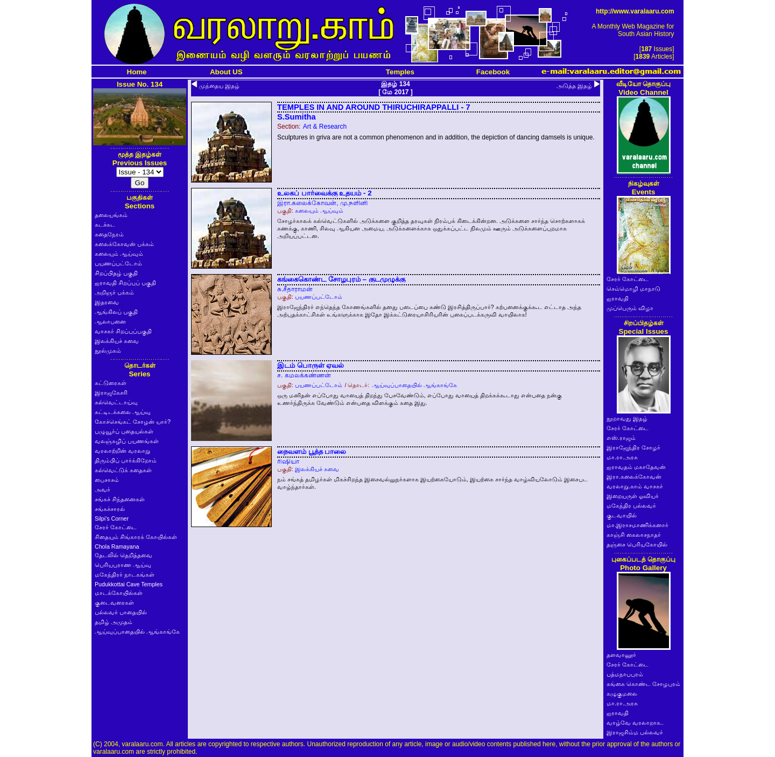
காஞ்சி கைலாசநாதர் (634, 534)
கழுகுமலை (622, 693)
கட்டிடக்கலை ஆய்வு (123, 412)
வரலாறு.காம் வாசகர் (635, 486)
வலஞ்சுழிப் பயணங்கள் (127, 441)
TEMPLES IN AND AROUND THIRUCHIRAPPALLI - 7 (373, 107)
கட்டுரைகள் (110, 383)
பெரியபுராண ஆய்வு (123, 565)
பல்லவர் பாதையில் (121, 612)
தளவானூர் (621, 654)
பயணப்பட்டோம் (118, 263)
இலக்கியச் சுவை (117, 341)
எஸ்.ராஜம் (621, 437)
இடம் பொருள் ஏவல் (310, 365)
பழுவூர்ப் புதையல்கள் (124, 431)
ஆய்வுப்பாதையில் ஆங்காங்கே (137, 631)
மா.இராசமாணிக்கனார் (637, 525)
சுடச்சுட (105, 224)
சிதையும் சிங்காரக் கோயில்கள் (136, 537)
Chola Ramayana (117, 546)
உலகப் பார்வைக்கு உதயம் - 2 (324, 193)
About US (226, 72)
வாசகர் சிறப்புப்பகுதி (123, 331)
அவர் (102, 489)
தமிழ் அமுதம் (113, 622)
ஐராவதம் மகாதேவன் (636, 467)
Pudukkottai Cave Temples (129, 584)
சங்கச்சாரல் (110, 509)
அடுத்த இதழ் (574, 85)
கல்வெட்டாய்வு (116, 402)
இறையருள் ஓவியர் (633, 496)
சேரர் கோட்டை (116, 527)
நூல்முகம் (108, 350)
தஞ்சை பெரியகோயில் (637, 544)
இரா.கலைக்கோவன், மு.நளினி (322, 203)
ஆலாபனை (110, 321)
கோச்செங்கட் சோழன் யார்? (133, 421)
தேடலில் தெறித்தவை (123, 555)
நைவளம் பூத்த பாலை (311, 451)
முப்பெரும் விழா (630, 308)
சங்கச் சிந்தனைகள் (120, 499)
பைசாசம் (107, 479)
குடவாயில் (622, 515)
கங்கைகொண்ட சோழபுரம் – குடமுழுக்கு (341, 279)
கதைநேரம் (109, 234)
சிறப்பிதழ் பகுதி (116, 273)
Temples (400, 72)
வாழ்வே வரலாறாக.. (635, 722)
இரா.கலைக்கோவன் (634, 476)
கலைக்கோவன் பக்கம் (124, 244)
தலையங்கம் (111, 215)
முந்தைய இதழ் (219, 85)
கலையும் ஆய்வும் (119, 253)
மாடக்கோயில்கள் (119, 593)
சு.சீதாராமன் (295, 289)
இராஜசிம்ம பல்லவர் (635, 732)
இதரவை (107, 302)
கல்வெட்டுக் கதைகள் (123, 470)
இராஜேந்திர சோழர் (633, 447)
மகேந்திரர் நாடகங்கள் (124, 574)
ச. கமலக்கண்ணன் (304, 375)
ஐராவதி (618, 298)
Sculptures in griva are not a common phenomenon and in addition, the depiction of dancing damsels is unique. (436, 137)
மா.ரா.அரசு (622, 457)
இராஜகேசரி (111, 392)
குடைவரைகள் (114, 602)
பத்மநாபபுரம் (625, 674)
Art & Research (325, 126)
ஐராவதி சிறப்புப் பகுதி (125, 282)
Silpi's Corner (112, 518)
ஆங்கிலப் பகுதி (116, 312)
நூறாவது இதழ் (627, 418)
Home (137, 72)
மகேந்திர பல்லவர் (631, 505)
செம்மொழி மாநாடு (633, 288)
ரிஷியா (288, 461)
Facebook (493, 72)
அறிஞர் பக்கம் (114, 292)
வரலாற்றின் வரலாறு (122, 450)
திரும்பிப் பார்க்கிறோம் (126, 460)
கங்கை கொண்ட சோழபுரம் (643, 684)
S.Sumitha (296, 117)
